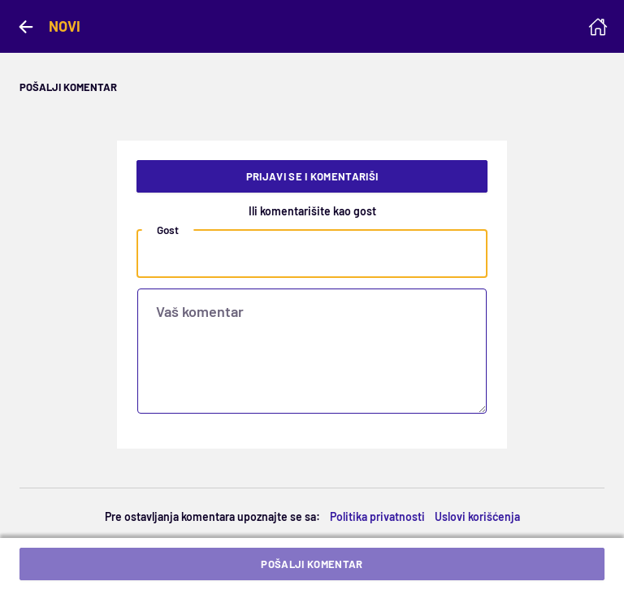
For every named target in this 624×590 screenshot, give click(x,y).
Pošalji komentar (311, 563)
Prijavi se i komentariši (312, 176)
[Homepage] (598, 26)
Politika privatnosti (377, 516)
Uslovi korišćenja (477, 516)
